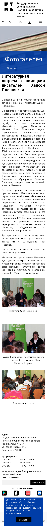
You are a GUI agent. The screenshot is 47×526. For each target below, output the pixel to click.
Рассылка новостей (11, 477)
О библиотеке (12, 68)
